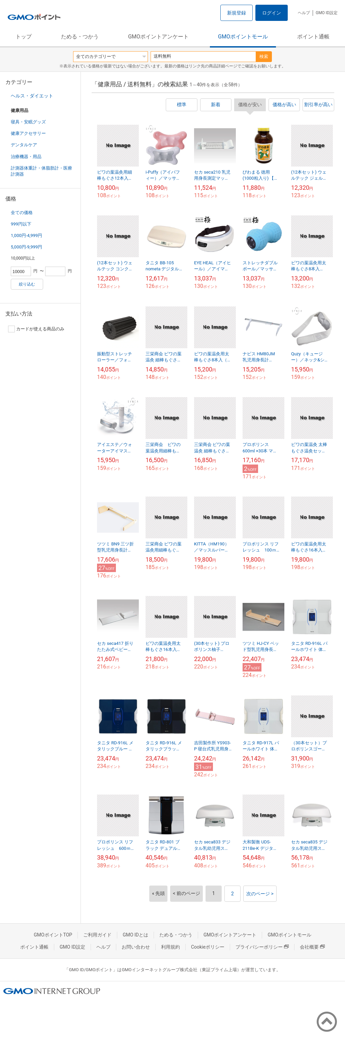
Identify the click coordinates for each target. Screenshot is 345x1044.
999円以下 (21, 224)
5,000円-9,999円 (26, 246)
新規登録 (236, 13)
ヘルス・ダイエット (32, 95)
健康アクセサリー (28, 133)
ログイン (271, 13)
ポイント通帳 (313, 36)
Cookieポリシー (207, 947)
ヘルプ (304, 12)
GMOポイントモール (243, 36)
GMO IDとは (135, 934)
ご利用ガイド (97, 934)
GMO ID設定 (327, 12)
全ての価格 (22, 212)
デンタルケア (24, 144)
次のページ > (260, 893)
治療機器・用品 (26, 156)
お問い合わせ (136, 947)
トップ (23, 36)
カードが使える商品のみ (36, 329)
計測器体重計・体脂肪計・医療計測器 (41, 171)
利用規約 (170, 947)
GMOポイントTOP (53, 934)
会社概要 (312, 947)
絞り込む (27, 284)
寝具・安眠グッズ (28, 121)
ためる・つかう (80, 36)
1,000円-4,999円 (26, 235)
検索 (263, 56)
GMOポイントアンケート (158, 36)
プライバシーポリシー (262, 947)
